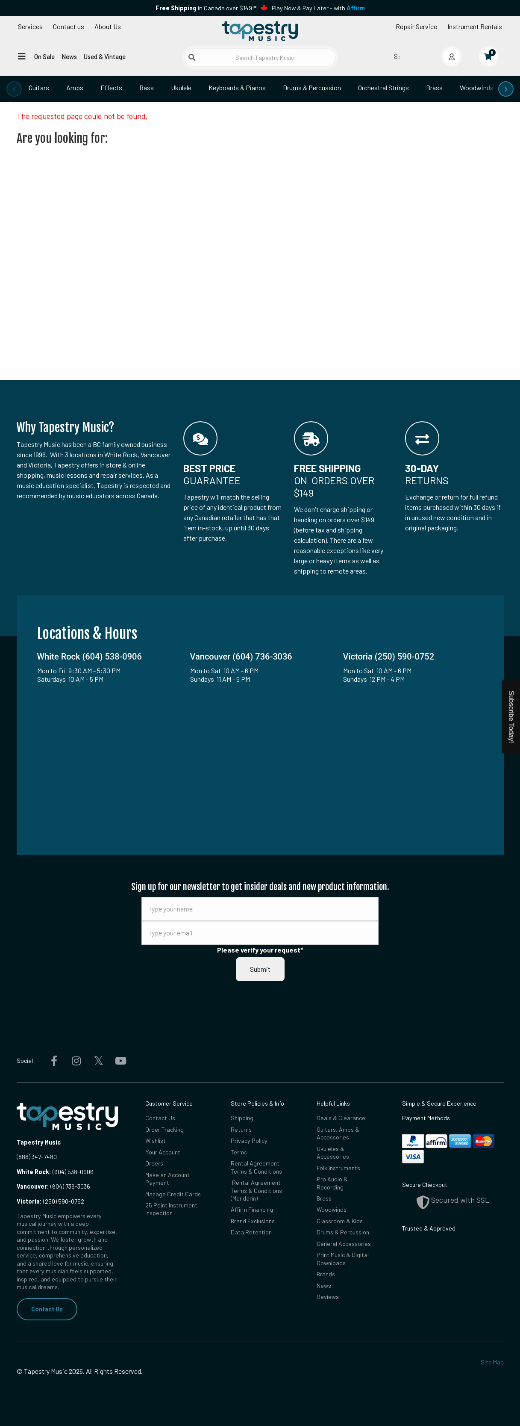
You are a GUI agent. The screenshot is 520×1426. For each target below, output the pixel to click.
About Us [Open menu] (107, 26)
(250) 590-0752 (50, 1201)
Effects (111, 87)
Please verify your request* (260, 950)
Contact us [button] (68, 26)
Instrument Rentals (474, 26)
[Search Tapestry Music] (260, 57)
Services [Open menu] (30, 26)
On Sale (44, 56)
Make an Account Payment (167, 1178)
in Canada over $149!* (206, 8)
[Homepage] (259, 31)
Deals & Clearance (341, 1117)
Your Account (162, 1152)
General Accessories (344, 1243)
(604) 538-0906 (55, 1171)
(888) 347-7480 (37, 1156)
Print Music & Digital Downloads (343, 1258)
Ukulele (181, 87)
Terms (239, 1152)
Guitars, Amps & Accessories (338, 1133)
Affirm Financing (252, 1209)
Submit (260, 969)
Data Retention (251, 1232)
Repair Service (416, 26)
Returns (241, 1129)
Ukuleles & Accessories (333, 1152)
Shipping (242, 1117)
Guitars (39, 87)
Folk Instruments (338, 1168)
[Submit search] (191, 57)
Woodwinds (477, 87)
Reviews (328, 1296)
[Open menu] (22, 56)
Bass (146, 87)
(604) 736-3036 (53, 1186)
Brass (434, 87)
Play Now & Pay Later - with (318, 8)
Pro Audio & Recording (332, 1182)
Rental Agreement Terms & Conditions (256, 1167)
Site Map (492, 1362)
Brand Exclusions (253, 1221)
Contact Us (47, 1309)
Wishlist (155, 1140)
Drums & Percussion (312, 87)
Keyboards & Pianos (237, 87)
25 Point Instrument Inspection (171, 1208)
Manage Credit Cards (173, 1194)
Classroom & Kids (340, 1221)
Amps (74, 87)
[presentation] (14, 89)
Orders (154, 1163)
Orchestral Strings (383, 87)
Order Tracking (164, 1129)
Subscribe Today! (511, 717)
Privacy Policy (249, 1140)
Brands (326, 1274)
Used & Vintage (105, 56)
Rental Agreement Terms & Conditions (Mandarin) (256, 1190)
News (69, 56)
